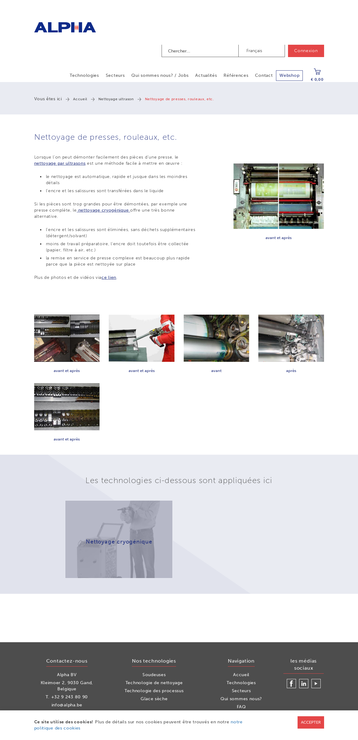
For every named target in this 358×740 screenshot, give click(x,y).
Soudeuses (154, 674)
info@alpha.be (66, 705)
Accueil (80, 99)
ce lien (108, 277)
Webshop (289, 75)
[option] (119, 539)
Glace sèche (154, 698)
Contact (264, 75)
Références (236, 75)
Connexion (306, 50)
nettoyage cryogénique (103, 210)
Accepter (311, 722)
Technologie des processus (154, 690)
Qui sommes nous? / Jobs (159, 75)
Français (254, 50)
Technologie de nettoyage (154, 682)
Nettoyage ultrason (116, 99)
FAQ (241, 706)
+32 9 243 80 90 (69, 697)
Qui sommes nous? (241, 698)
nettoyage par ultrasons (60, 163)
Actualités (206, 75)
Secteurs (115, 75)
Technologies (84, 75)
